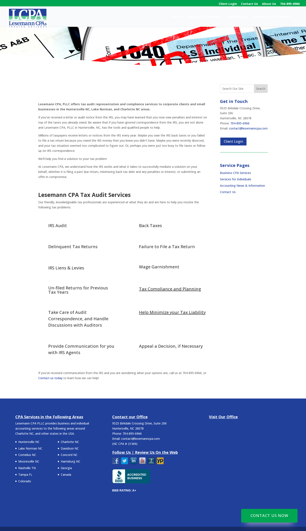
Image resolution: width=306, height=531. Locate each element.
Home (177, 17)
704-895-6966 (290, 4)
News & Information (271, 17)
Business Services (204, 17)
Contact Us (249, 4)
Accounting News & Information (242, 186)
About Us (269, 4)
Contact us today (50, 378)
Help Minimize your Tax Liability (172, 312)
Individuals (237, 17)
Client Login (228, 4)
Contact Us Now (269, 515)
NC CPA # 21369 (124, 444)
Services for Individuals (235, 179)
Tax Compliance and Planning (170, 289)
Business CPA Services (235, 173)
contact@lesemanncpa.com (248, 128)
